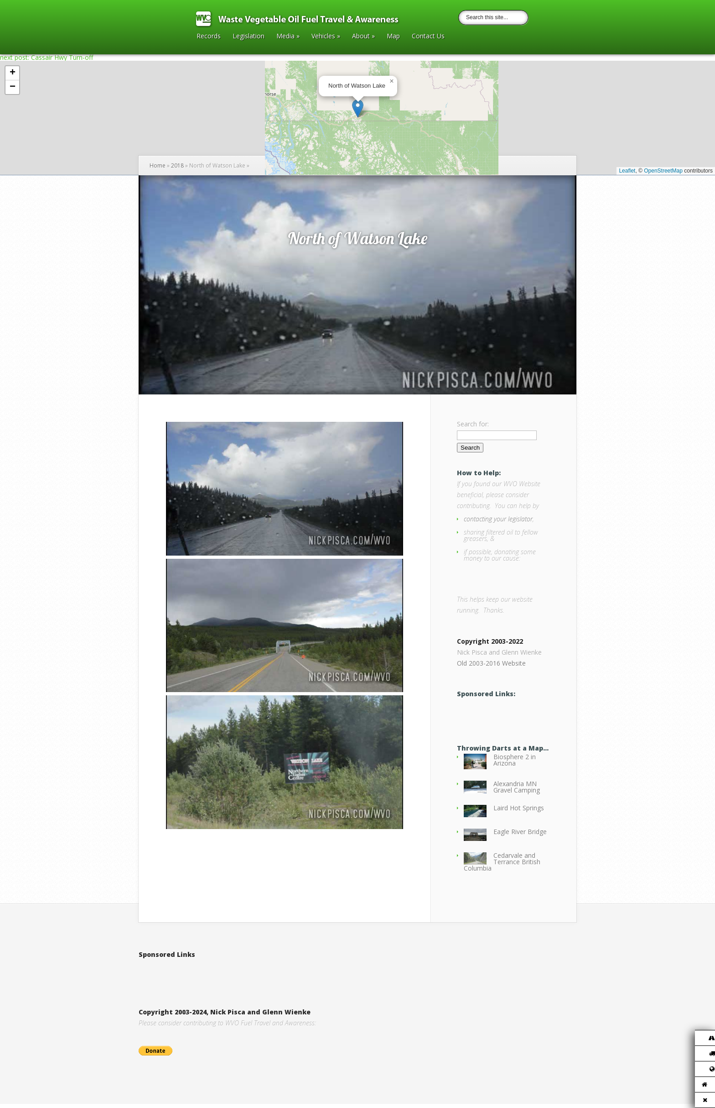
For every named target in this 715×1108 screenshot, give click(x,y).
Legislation (248, 36)
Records (209, 36)
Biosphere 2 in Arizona (514, 764)
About (363, 36)
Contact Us (428, 36)
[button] (357, 108)
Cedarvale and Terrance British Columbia (502, 866)
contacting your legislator (498, 519)
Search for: (473, 424)
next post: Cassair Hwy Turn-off (46, 57)
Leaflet (627, 171)
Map (393, 36)
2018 (177, 165)
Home (158, 165)
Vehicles (325, 36)
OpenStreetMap (663, 171)
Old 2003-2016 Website (491, 667)
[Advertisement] (245, 978)
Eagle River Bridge (520, 835)
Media (288, 36)
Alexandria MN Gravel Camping (516, 790)
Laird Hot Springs (518, 812)
